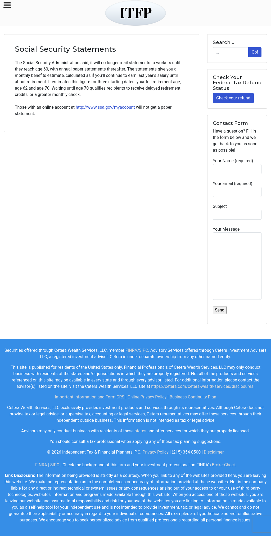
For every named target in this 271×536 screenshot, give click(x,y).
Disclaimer (214, 452)
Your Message (237, 263)
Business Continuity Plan (193, 396)
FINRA (131, 350)
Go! (255, 52)
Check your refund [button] (233, 97)
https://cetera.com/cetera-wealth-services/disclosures (202, 386)
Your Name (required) (237, 166)
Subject (237, 212)
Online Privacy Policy (147, 396)
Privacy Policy (155, 452)
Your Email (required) (237, 189)
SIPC (143, 350)
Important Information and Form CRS (89, 396)
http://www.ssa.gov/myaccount (105, 107)
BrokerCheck (224, 464)
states (140, 430)
